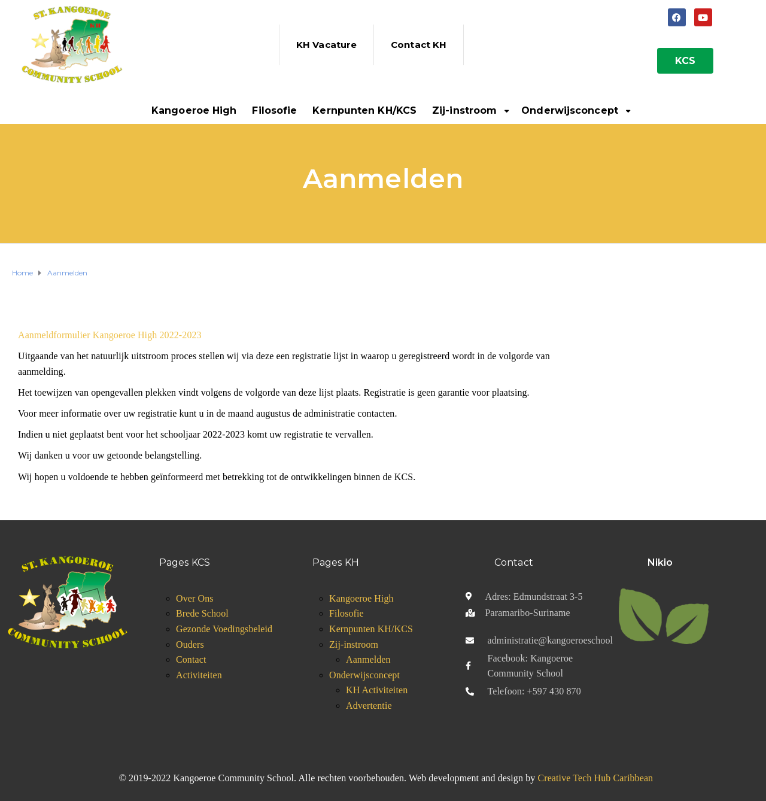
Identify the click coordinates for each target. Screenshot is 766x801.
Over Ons (195, 598)
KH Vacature (326, 44)
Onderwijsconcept (569, 110)
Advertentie (369, 705)
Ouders (190, 644)
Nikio (660, 562)
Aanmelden (368, 659)
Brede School (202, 613)
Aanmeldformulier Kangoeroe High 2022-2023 (110, 335)
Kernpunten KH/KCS (364, 110)
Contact (191, 659)
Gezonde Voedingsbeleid (224, 629)
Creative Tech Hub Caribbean (595, 778)
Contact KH (418, 44)
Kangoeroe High (193, 110)
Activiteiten (199, 675)
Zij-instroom (464, 110)
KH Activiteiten (377, 690)
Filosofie (274, 110)
